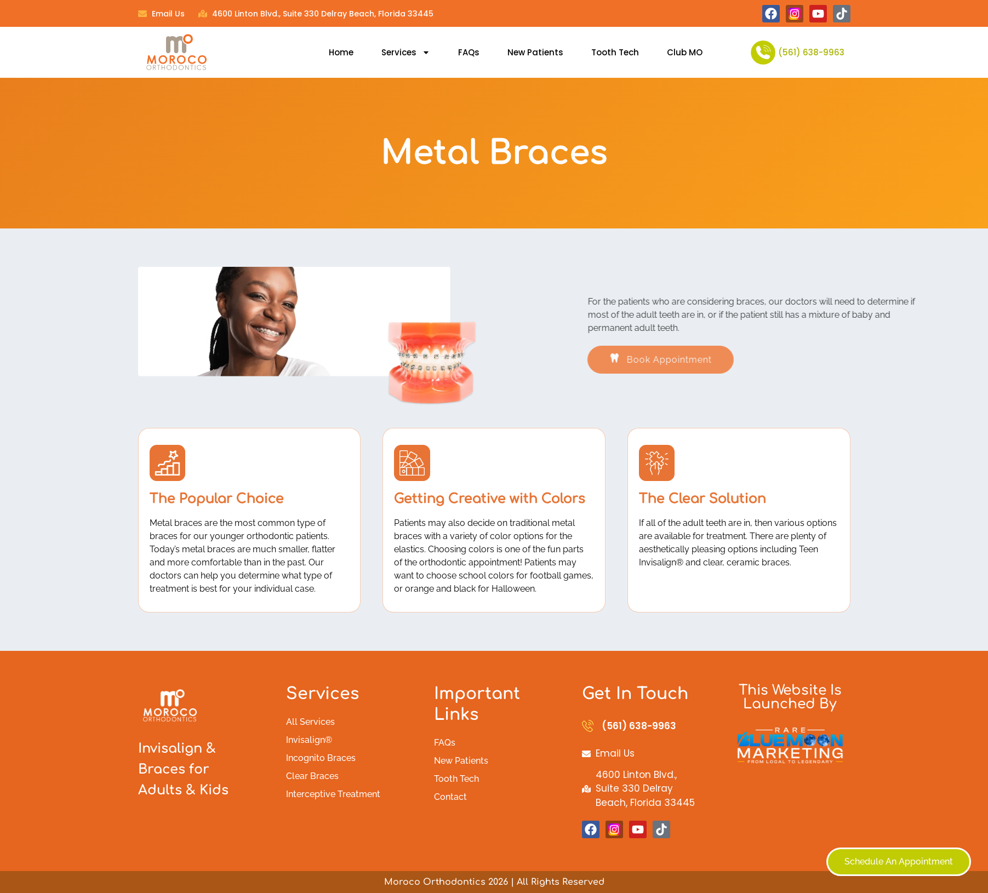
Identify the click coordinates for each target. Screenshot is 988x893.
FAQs (468, 52)
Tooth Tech (615, 52)
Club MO (685, 52)
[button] (715, 360)
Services (405, 52)
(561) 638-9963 (811, 52)
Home (341, 52)
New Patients (535, 52)
